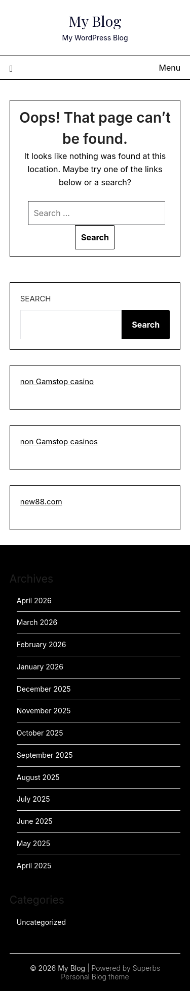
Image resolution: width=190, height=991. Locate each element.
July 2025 (33, 799)
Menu (170, 68)
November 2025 (44, 710)
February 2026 (41, 644)
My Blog (95, 20)
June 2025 (35, 821)
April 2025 (34, 865)
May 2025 (33, 843)
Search (35, 298)
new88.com (41, 501)
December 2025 (44, 689)
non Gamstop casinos (59, 441)
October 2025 (40, 732)
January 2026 (40, 666)
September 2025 (45, 755)
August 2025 (38, 777)
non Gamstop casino (57, 381)
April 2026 (34, 600)
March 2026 (37, 622)
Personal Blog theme (95, 976)
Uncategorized (41, 922)
